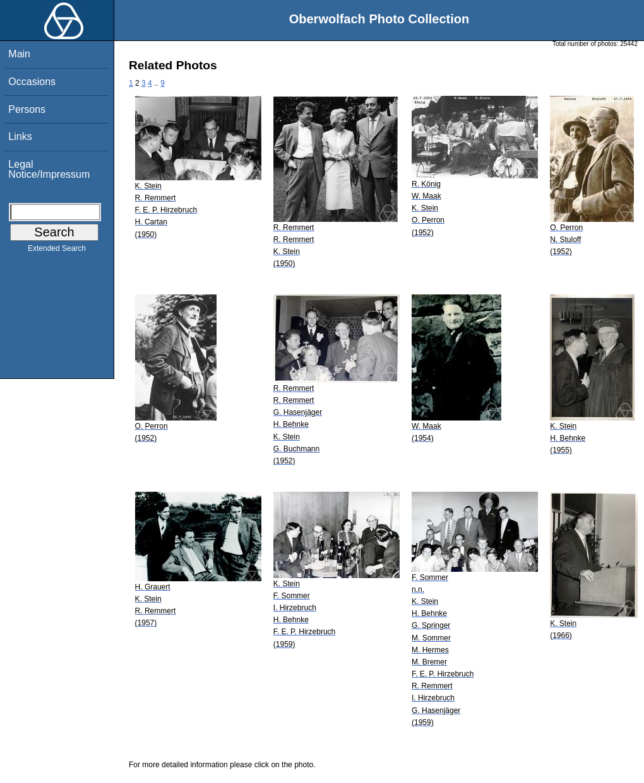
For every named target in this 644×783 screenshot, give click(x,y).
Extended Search (57, 251)
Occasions (32, 81)
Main (19, 54)
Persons (26, 109)
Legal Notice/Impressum (49, 169)
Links (20, 136)
